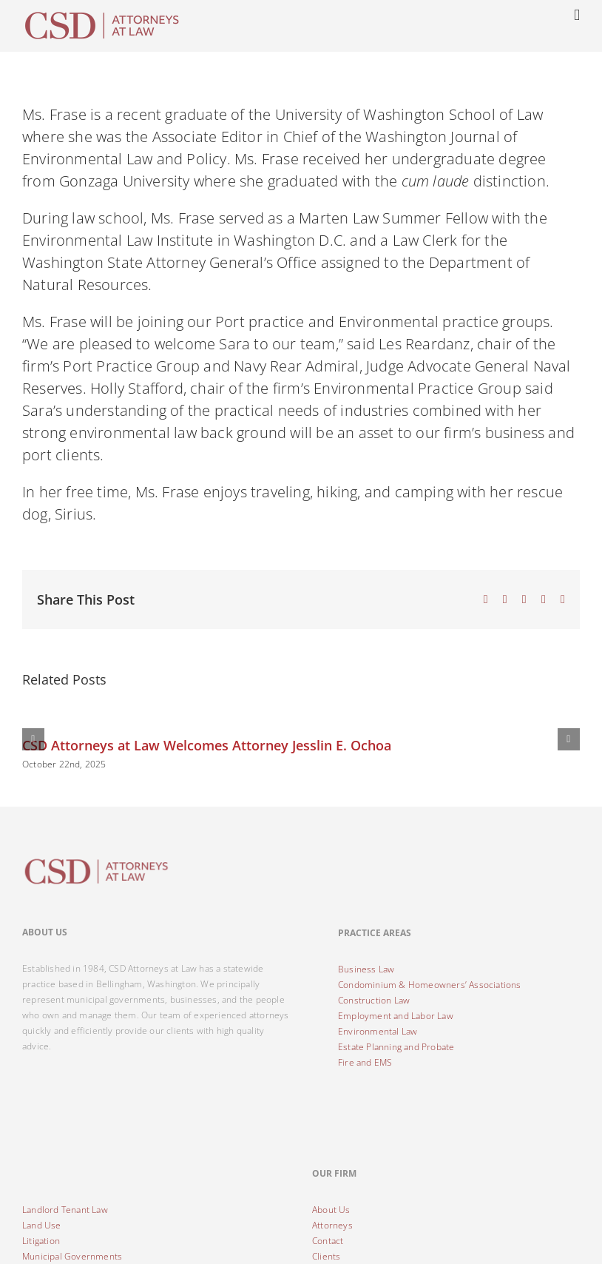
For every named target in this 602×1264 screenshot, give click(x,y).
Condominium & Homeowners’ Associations (429, 984)
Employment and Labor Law (395, 1015)
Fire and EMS (365, 1062)
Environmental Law (377, 1031)
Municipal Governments (72, 1256)
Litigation (41, 1240)
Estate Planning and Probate (396, 1047)
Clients (326, 1256)
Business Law (366, 969)
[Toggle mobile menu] (577, 15)
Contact (327, 1240)
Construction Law (374, 1000)
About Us (331, 1209)
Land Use (41, 1225)
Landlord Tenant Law (65, 1209)
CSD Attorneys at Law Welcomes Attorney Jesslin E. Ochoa (206, 745)
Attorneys (332, 1225)
